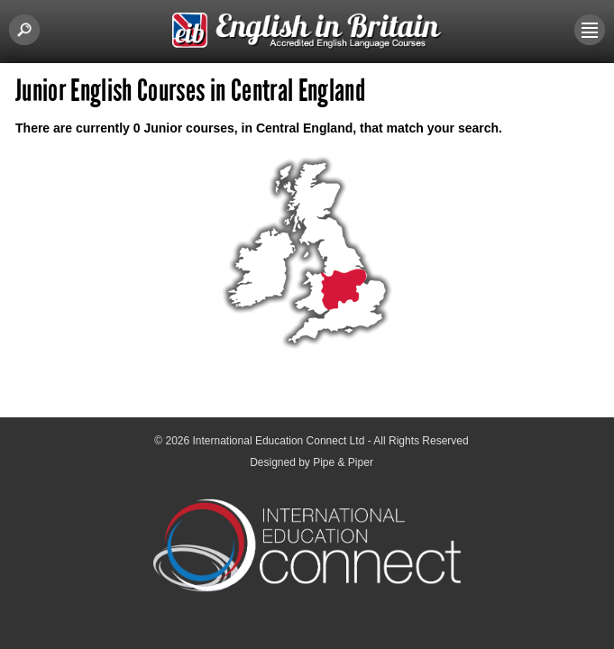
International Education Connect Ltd (279, 440)
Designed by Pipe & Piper (311, 462)
